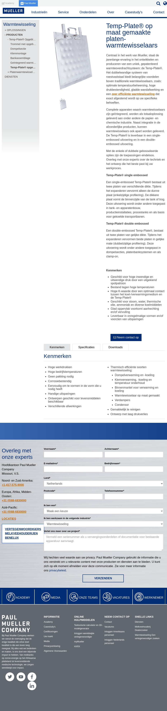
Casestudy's (133, 12)
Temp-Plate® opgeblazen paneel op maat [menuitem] (23, 67)
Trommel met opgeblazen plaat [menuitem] (23, 44)
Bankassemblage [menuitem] (20, 58)
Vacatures (121, 597)
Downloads (116, 347)
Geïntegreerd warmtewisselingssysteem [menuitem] (23, 62)
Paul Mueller (28, 3)
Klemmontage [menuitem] (18, 53)
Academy (23, 597)
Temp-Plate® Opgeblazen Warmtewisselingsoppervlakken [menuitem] (22, 39)
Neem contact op (126, 337)
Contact (158, 12)
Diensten (139, 622)
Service (63, 12)
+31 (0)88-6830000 (14, 500)
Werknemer (153, 597)
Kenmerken (57, 347)
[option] (73, 58)
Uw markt (48, 636)
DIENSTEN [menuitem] (11, 76)
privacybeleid (57, 570)
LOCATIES (9, 518)
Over (110, 12)
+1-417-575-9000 (13, 484)
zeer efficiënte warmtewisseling (133, 94)
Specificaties (86, 347)
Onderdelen (87, 12)
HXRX (77, 646)
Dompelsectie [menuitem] (18, 48)
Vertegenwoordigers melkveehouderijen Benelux (23, 533)
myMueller (79, 641)
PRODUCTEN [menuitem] (14, 34)
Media (55, 597)
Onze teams (88, 597)
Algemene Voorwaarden (55, 651)
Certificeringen (51, 631)
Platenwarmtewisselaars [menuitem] (23, 72)
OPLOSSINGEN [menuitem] (16, 30)
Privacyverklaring (52, 646)
